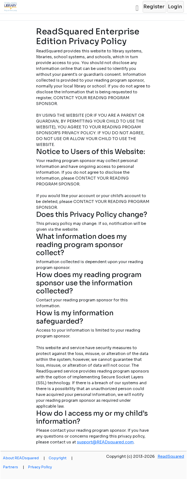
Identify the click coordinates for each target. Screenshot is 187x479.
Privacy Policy (40, 467)
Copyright (61, 458)
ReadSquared (171, 456)
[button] (154, 6)
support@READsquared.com (105, 442)
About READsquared (24, 458)
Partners (13, 467)
